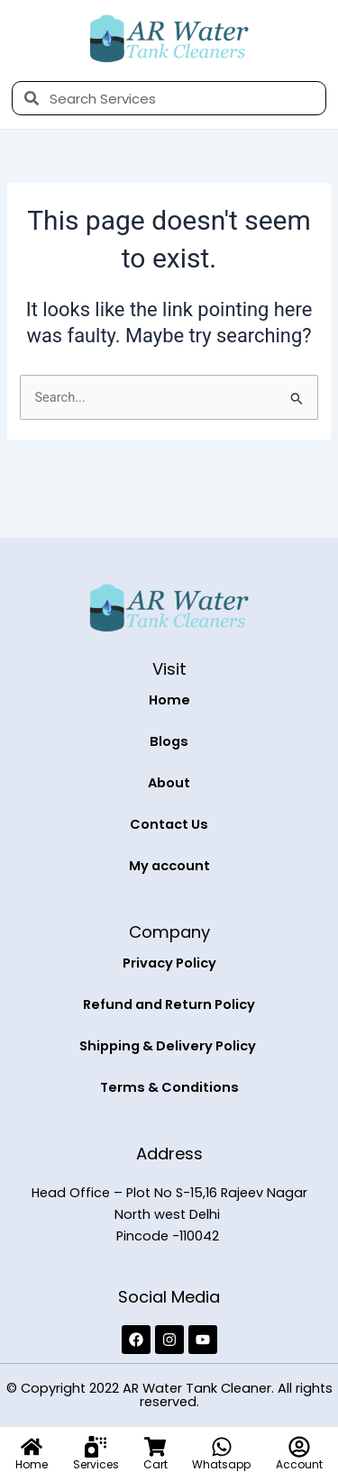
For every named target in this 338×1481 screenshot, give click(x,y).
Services (96, 1464)
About (169, 783)
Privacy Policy (169, 963)
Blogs (169, 741)
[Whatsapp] (222, 1447)
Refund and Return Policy (169, 1004)
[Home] (31, 1447)
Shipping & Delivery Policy (169, 1046)
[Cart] (155, 1447)
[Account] (299, 1447)
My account (169, 866)
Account (299, 1464)
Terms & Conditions (169, 1087)
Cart (155, 1464)
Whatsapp (221, 1464)
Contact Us (169, 824)
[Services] (95, 1447)
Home (169, 700)
